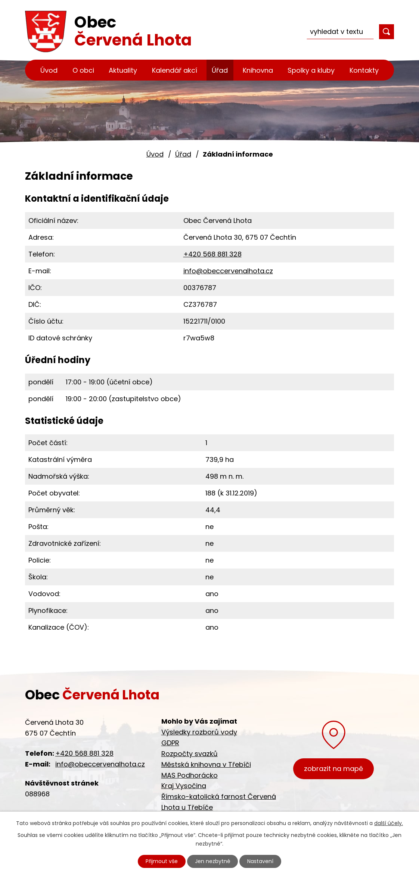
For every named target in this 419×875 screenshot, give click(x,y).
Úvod (49, 70)
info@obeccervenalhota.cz (228, 271)
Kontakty (364, 70)
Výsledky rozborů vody (199, 732)
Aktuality (123, 70)
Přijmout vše (162, 861)
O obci (83, 70)
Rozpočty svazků (189, 753)
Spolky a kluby (311, 70)
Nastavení (261, 861)
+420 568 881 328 (212, 254)
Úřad (220, 70)
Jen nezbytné (212, 861)
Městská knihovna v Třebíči (206, 764)
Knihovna (258, 70)
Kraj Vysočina (183, 785)
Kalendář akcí (174, 70)
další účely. (388, 823)
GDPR (170, 742)
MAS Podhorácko (189, 775)
